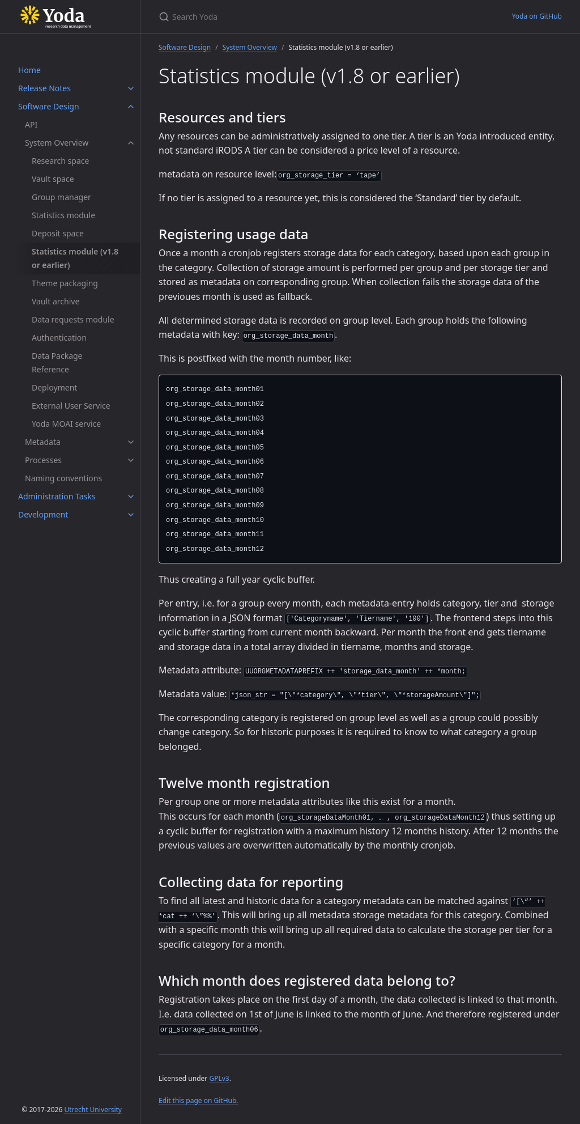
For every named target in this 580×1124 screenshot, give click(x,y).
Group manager (61, 197)
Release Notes (44, 88)
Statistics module (63, 215)
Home (29, 70)
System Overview (56, 142)
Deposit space (58, 233)
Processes (43, 460)
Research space (60, 160)
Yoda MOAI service (66, 423)
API (31, 124)
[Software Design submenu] (131, 106)
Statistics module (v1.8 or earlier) (75, 258)
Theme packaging (65, 283)
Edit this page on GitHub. (198, 1100)
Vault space (53, 178)
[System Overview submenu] (131, 143)
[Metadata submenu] (131, 442)
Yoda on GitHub (537, 16)
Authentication (59, 337)
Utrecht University (93, 1109)
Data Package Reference (57, 362)
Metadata (43, 441)
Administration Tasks (56, 496)
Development (43, 514)
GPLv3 (219, 1078)
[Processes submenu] (131, 460)
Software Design (48, 106)
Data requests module (73, 319)
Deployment (54, 387)
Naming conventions (63, 478)
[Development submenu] (131, 515)
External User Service (71, 405)
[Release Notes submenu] (131, 88)
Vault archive (55, 301)
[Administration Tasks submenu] (131, 496)
